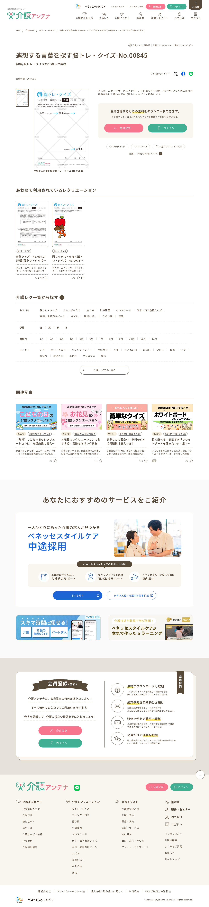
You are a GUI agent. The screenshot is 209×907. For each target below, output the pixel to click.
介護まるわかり (29, 801)
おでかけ (173, 817)
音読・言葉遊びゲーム (84, 847)
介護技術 (27, 815)
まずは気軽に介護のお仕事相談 (131, 595)
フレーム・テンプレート (135, 847)
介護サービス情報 (32, 834)
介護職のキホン (31, 808)
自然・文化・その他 (133, 840)
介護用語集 (171, 840)
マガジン (173, 824)
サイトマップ (172, 859)
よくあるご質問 (136, 7)
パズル (76, 853)
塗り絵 (76, 821)
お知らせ (170, 853)
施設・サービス (130, 828)
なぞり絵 (77, 866)
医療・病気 (128, 821)
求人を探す (77, 595)
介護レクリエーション (83, 801)
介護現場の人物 (130, 808)
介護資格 (27, 840)
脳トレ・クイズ (24, 251)
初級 (19, 64)
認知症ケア (28, 821)
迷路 (74, 872)
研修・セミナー (178, 809)
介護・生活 (128, 815)
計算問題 (77, 828)
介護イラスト (126, 801)
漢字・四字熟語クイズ (84, 840)
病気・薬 (27, 828)
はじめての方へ (117, 7)
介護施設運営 (29, 847)
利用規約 (134, 891)
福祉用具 (127, 834)
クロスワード (79, 834)
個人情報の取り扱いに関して (107, 891)
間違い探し (78, 859)
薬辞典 (172, 802)
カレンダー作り (81, 815)
